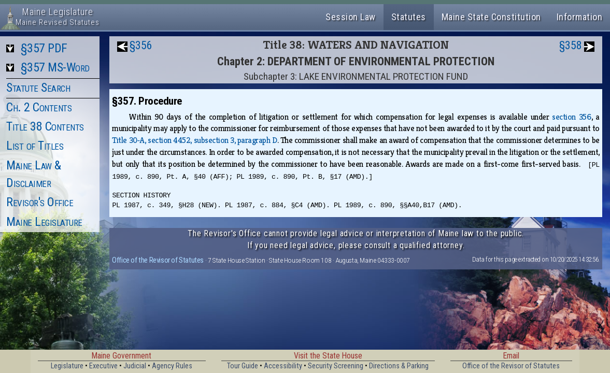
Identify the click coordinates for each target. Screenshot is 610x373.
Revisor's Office (39, 202)
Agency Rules (172, 366)
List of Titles (34, 145)
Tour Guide (242, 366)
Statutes (408, 16)
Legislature (67, 366)
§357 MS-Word (55, 67)
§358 (570, 45)
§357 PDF (44, 48)
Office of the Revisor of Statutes (158, 260)
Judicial (134, 366)
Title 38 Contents (45, 126)
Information (580, 16)
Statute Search (38, 87)
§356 (141, 45)
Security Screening (335, 366)
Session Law (350, 16)
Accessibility (283, 366)
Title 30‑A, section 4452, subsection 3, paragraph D (194, 140)
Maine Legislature (44, 221)
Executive (103, 366)
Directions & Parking (399, 366)
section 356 (571, 116)
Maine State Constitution (491, 16)
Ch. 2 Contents (39, 107)
